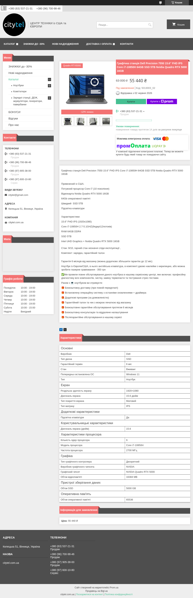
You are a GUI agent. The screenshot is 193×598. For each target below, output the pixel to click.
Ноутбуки (18, 85)
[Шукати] (149, 25)
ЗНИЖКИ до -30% (34, 44)
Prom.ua (114, 587)
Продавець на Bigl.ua (96, 591)
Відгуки (13, 118)
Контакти (126, 44)
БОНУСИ (14, 112)
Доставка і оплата (99, 44)
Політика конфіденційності (119, 594)
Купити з (161, 101)
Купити (131, 101)
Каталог (9, 44)
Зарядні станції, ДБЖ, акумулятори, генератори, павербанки (28, 101)
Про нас (13, 124)
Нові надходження (65, 44)
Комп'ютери (19, 91)
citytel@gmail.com (18, 195)
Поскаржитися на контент (89, 594)
